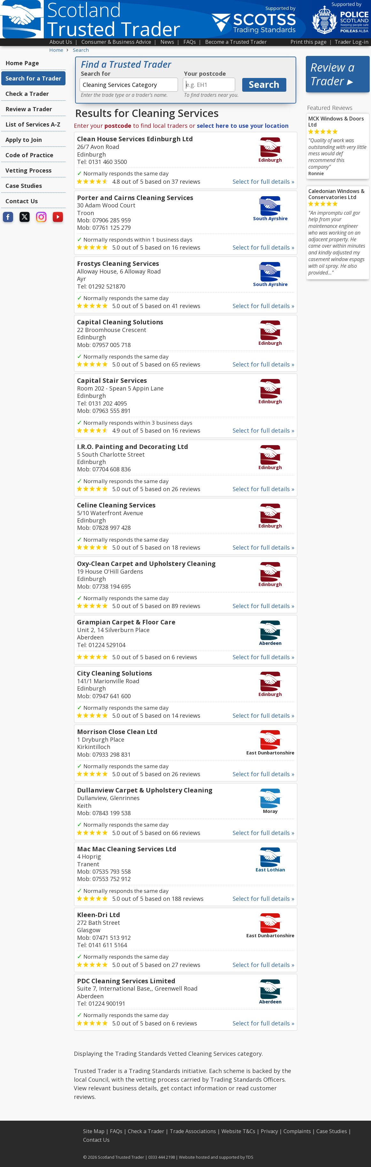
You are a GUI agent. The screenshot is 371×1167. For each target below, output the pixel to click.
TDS (249, 1157)
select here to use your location (243, 125)
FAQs (189, 41)
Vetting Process (28, 170)
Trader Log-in (351, 41)
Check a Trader (27, 93)
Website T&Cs (238, 1131)
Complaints (297, 1131)
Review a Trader (28, 109)
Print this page (308, 41)
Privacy (269, 1131)
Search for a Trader (33, 78)
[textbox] (129, 85)
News (167, 41)
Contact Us (21, 201)
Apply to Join (23, 139)
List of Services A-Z (32, 124)
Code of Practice (29, 155)
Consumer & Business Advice (116, 41)
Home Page (22, 63)
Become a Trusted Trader (236, 41)
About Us (61, 41)
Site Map (93, 1131)
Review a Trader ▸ (332, 74)
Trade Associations (193, 1131)
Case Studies (23, 185)
